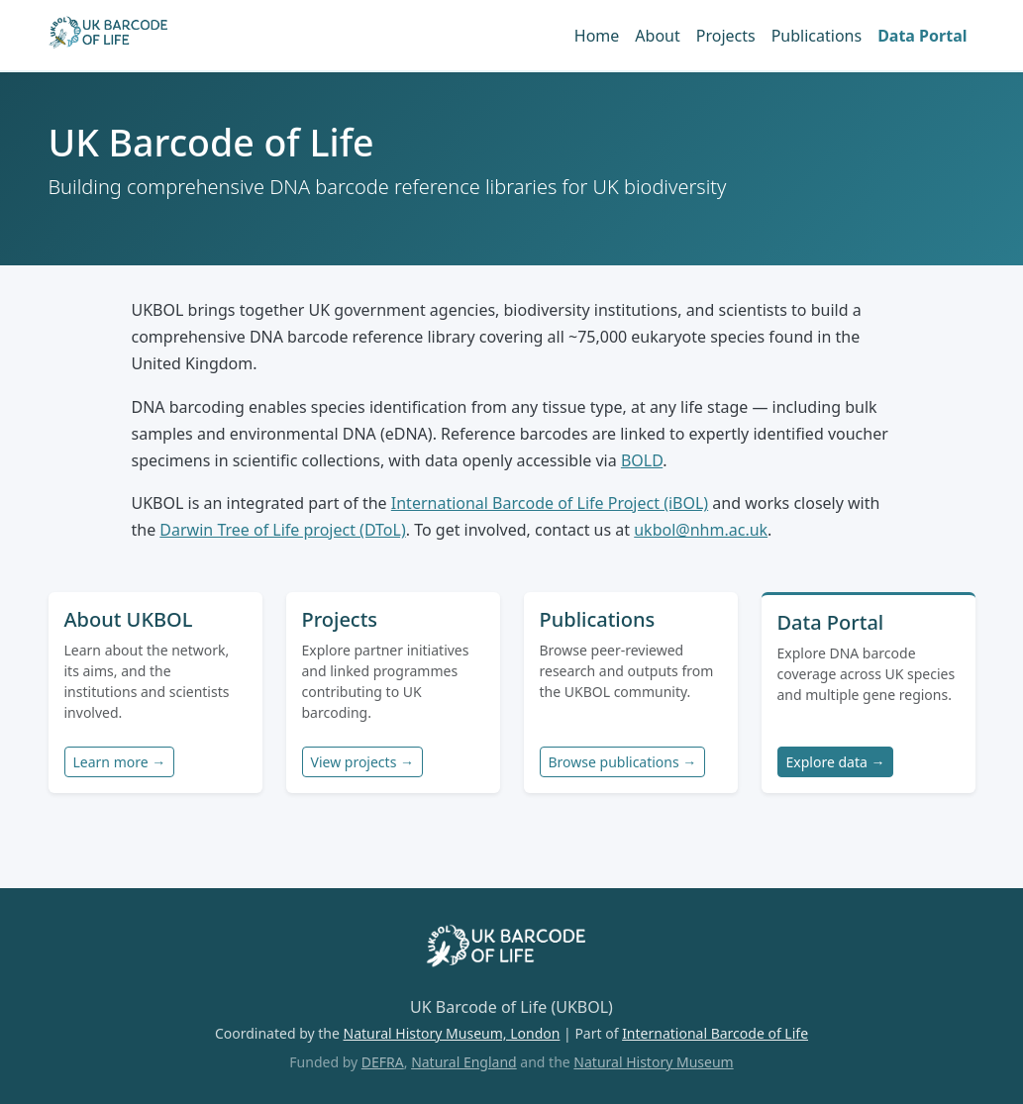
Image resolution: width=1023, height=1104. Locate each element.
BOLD (642, 460)
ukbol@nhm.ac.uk (700, 530)
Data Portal (922, 36)
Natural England (464, 1062)
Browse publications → (623, 762)
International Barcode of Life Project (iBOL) (549, 503)
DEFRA (382, 1062)
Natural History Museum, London (452, 1033)
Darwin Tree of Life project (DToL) (282, 530)
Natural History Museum (653, 1062)
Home (597, 36)
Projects (726, 36)
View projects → (362, 762)
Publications (816, 36)
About (657, 36)
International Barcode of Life (715, 1033)
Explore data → (835, 762)
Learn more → (119, 762)
